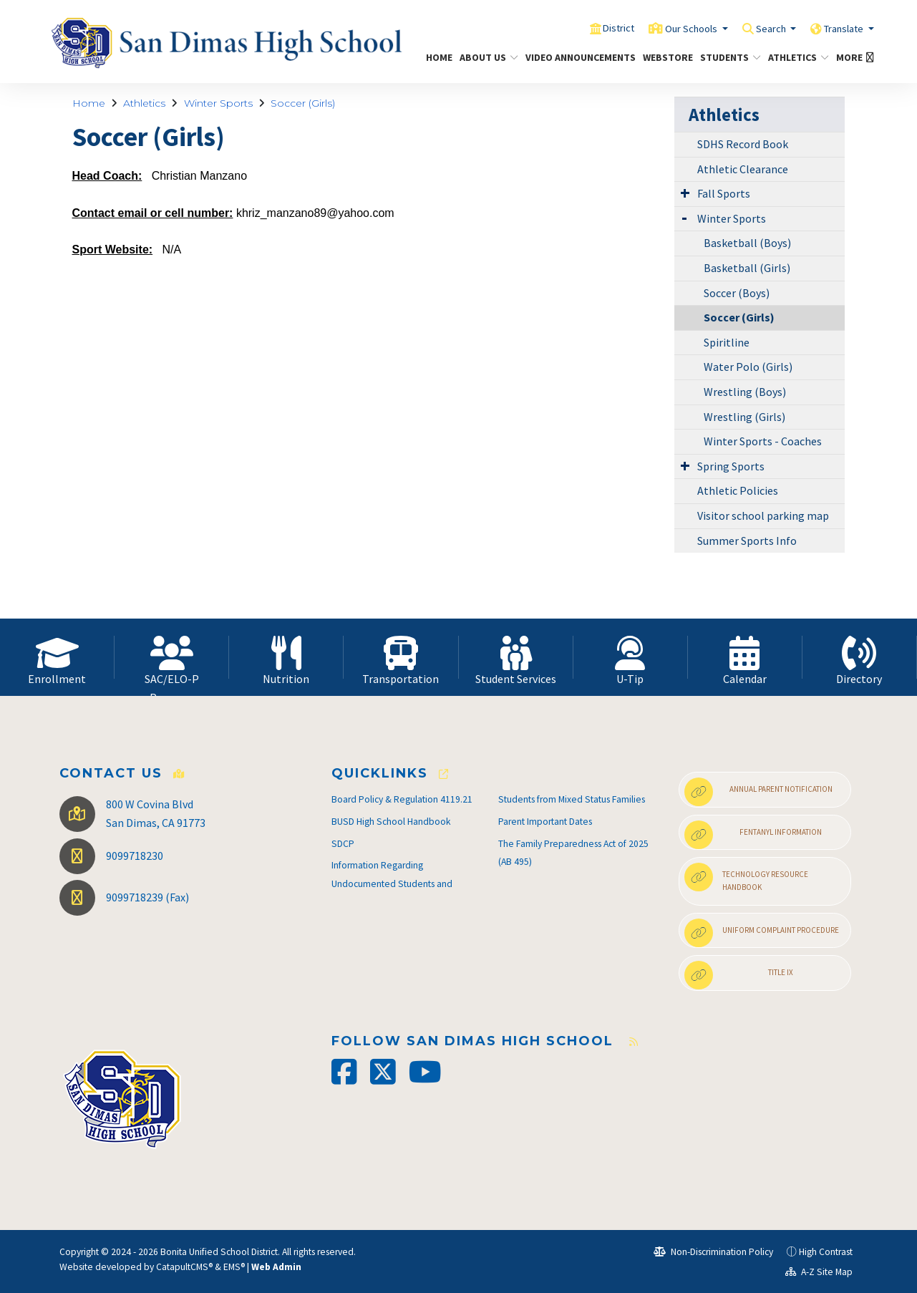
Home (437, 57)
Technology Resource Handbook (746, 877)
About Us (486, 57)
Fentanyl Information (753, 834)
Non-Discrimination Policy (713, 1252)
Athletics (795, 57)
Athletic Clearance (742, 169)
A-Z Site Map (819, 1272)
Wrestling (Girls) (744, 417)
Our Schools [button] (665, 28)
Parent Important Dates (545, 821)
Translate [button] (838, 28)
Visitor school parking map (763, 515)
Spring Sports (731, 466)
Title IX (738, 975)
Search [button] (755, 28)
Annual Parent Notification (758, 792)
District (582, 28)
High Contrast (826, 1252)
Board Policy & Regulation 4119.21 (401, 799)
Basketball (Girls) (747, 268)
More (853, 57)
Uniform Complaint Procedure (761, 933)
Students (727, 57)
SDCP (342, 844)
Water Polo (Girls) (748, 366)
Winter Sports (218, 103)
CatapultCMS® (184, 1267)
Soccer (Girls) (303, 103)
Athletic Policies (737, 490)
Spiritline (726, 342)
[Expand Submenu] (685, 192)
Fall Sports (723, 193)
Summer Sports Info (747, 540)
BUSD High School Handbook (391, 821)
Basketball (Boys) (747, 243)
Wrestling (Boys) (745, 391)
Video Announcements (574, 57)
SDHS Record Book (742, 144)
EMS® (234, 1267)
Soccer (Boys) (737, 293)
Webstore (665, 57)
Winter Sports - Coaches (763, 441)
